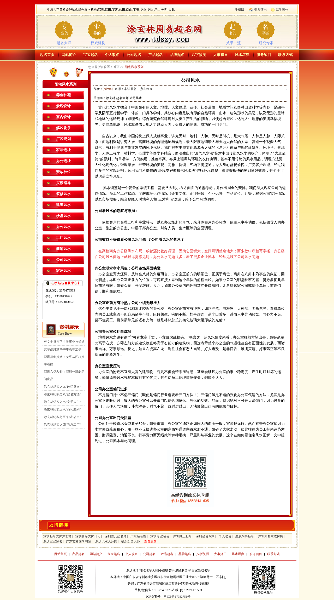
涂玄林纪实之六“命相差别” (62, 409)
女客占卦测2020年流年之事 (62, 349)
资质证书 (260, 10)
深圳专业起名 (159, 536)
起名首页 (47, 55)
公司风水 (63, 260)
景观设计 (63, 106)
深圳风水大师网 (106, 541)
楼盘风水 (63, 216)
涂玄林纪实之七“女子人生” (62, 402)
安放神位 (63, 172)
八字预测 (199, 55)
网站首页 (60, 554)
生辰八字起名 (244, 536)
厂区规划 (63, 139)
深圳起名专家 (205, 536)
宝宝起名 (90, 55)
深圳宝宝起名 (52, 541)
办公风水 (63, 227)
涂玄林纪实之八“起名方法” (62, 394)
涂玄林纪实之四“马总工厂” (62, 424)
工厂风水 (63, 238)
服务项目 (264, 55)
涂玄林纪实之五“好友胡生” (62, 417)
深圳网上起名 (182, 536)
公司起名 (134, 55)
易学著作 (282, 10)
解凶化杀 (63, 128)
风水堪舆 (242, 55)
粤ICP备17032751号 (177, 596)
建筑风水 (63, 205)
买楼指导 (63, 183)
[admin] (108, 89)
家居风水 (63, 271)
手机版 (239, 10)
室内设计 (63, 117)
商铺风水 (63, 249)
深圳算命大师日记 (87, 536)
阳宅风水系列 (134, 67)
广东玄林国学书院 (78, 541)
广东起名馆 (138, 536)
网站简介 (69, 55)
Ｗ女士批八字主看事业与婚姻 (64, 342)
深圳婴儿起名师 (116, 536)
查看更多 (150, 541)
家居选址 (63, 150)
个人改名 (112, 55)
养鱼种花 (63, 95)
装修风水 (63, 194)
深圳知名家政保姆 (270, 536)
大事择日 (220, 55)
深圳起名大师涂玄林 (57, 536)
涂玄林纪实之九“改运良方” (62, 386)
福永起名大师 (130, 541)
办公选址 (63, 161)
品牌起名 (177, 55)
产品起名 (155, 55)
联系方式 (285, 55)
